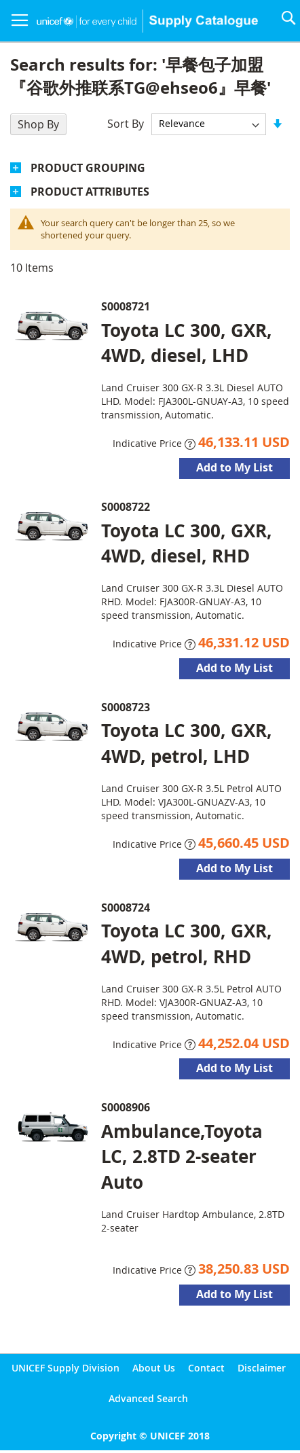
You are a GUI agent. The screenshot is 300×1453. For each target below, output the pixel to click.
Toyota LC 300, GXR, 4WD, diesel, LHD (186, 342)
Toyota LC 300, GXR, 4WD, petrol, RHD (186, 943)
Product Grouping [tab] (88, 167)
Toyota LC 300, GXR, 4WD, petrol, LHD (186, 743)
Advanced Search (148, 1398)
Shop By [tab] (38, 124)
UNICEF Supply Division (65, 1367)
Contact (206, 1367)
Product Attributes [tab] (90, 191)
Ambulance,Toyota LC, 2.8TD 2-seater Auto (182, 1156)
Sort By (125, 122)
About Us (153, 1367)
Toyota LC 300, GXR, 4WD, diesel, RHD (186, 543)
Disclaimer (262, 1367)
